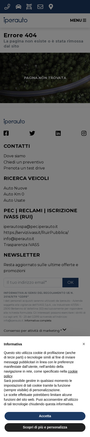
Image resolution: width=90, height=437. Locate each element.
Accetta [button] (45, 416)
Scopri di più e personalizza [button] (45, 427)
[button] (84, 344)
